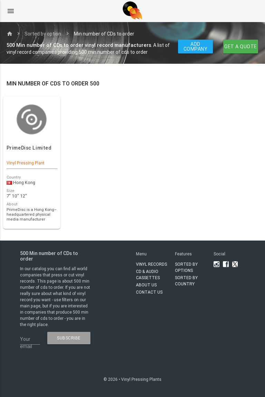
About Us (146, 284)
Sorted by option (42, 34)
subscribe (69, 337)
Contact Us (149, 292)
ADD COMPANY (196, 46)
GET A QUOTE (241, 46)
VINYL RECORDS (151, 264)
